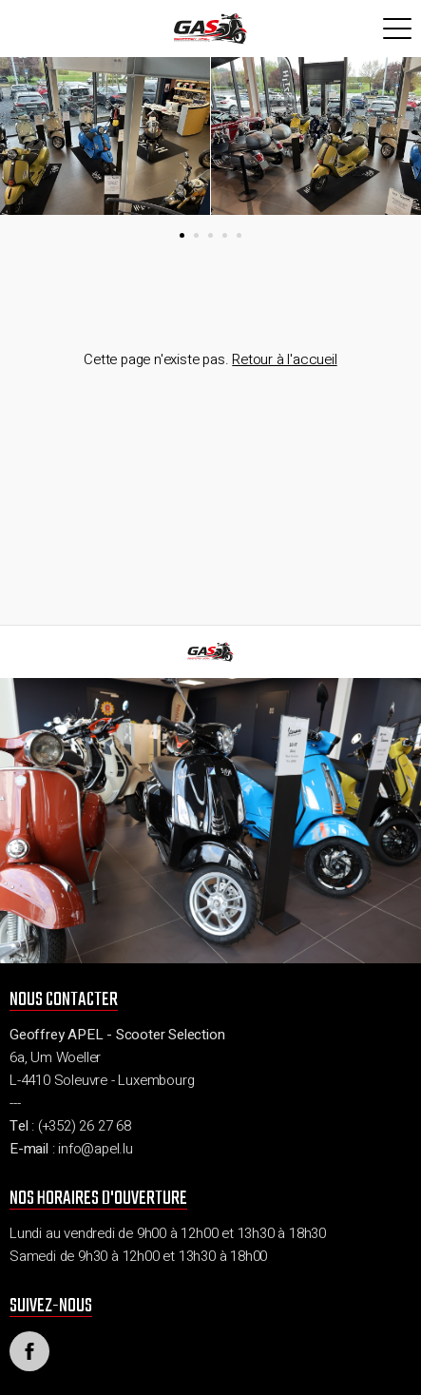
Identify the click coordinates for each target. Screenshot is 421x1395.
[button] (182, 235)
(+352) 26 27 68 (84, 1125)
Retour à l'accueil (284, 359)
